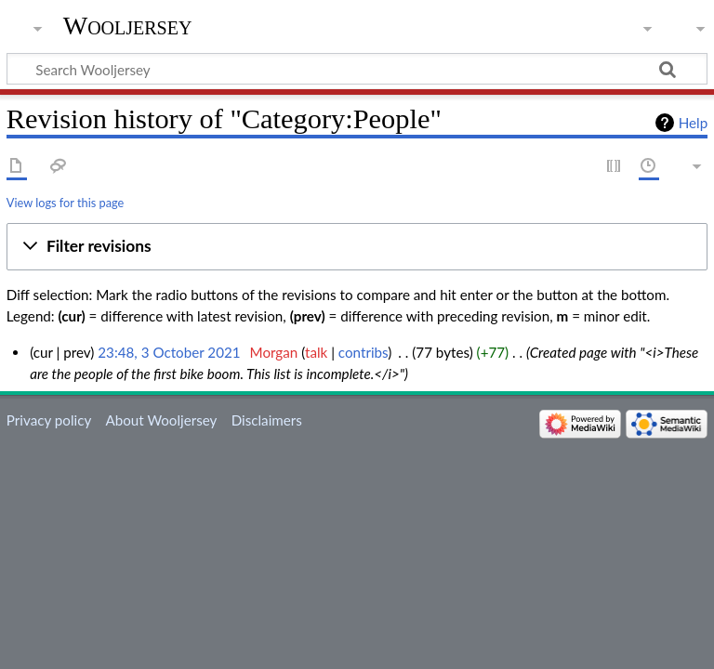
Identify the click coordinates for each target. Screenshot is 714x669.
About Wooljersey (161, 420)
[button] (357, 247)
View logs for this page (65, 202)
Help (693, 122)
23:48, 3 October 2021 (169, 352)
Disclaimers (266, 420)
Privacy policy (49, 420)
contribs (363, 352)
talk (316, 352)
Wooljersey (127, 25)
